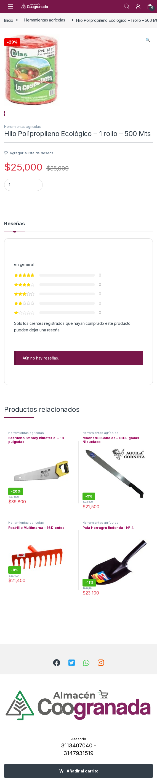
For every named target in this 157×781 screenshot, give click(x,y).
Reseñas (14, 245)
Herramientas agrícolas (44, 20)
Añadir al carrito (82, 771)
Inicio (8, 20)
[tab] (14, 248)
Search (127, 6)
